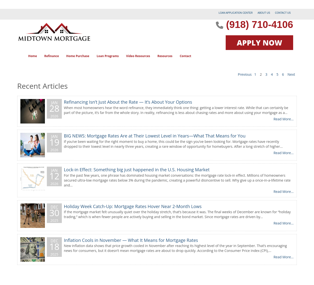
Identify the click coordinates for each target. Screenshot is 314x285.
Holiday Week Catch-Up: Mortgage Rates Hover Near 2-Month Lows (133, 206)
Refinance (51, 56)
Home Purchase (77, 56)
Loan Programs (108, 56)
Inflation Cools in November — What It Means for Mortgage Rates (131, 240)
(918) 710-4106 (259, 24)
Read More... (284, 119)
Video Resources (138, 56)
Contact (185, 56)
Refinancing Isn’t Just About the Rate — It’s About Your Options (128, 102)
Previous (244, 74)
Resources (164, 56)
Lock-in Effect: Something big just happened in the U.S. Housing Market (136, 170)
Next (291, 74)
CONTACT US (283, 13)
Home (32, 56)
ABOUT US (264, 13)
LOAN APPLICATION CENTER (236, 13)
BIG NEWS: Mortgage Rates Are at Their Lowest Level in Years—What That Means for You (155, 136)
